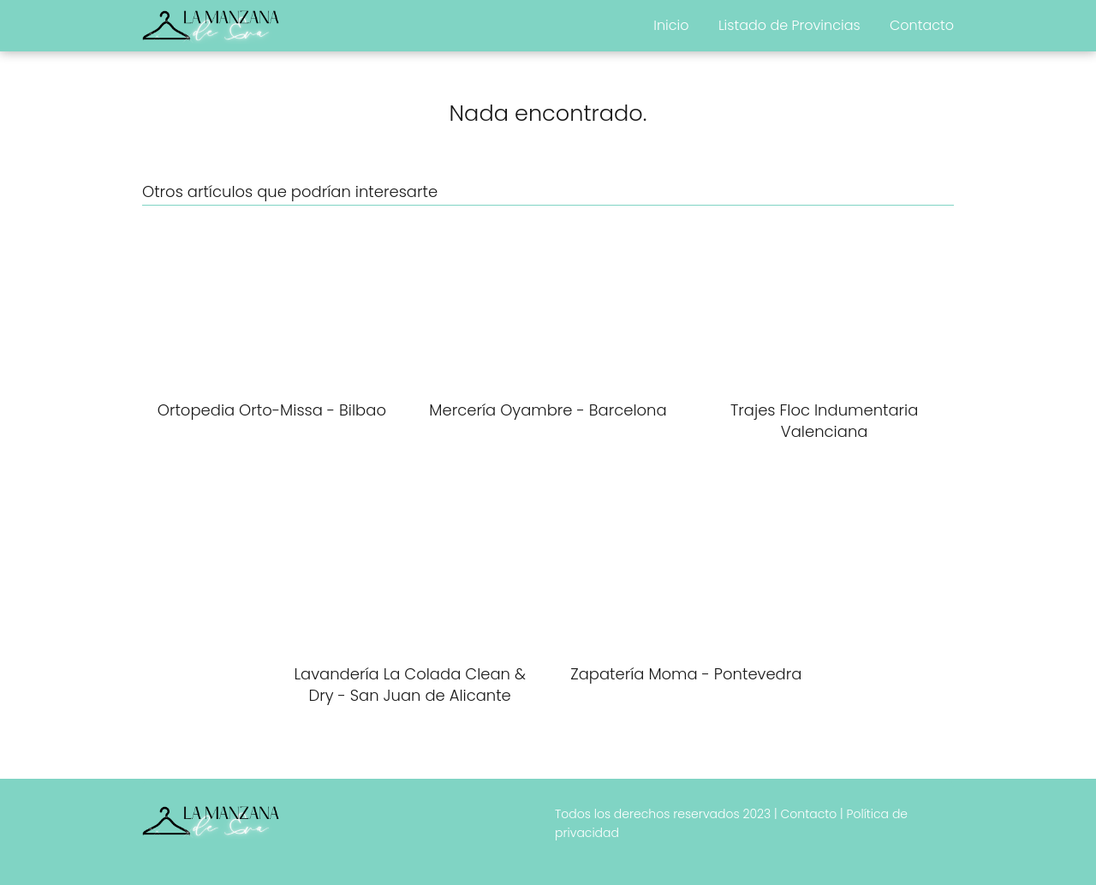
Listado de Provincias (789, 25)
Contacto (922, 25)
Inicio (670, 25)
